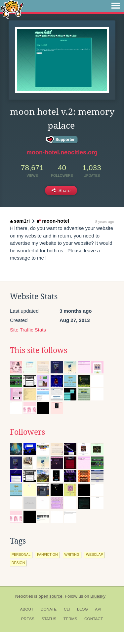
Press (27, 618)
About (27, 609)
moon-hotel (53, 221)
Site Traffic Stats (28, 329)
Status (49, 618)
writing (72, 554)
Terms (70, 618)
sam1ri (20, 221)
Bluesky (97, 596)
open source (50, 596)
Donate (49, 609)
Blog (82, 609)
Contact (93, 618)
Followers (27, 432)
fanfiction (47, 554)
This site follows (38, 350)
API (98, 609)
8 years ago (104, 222)
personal (21, 554)
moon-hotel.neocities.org (62, 152)
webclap (94, 554)
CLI (67, 609)
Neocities (24, 596)
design (18, 563)
